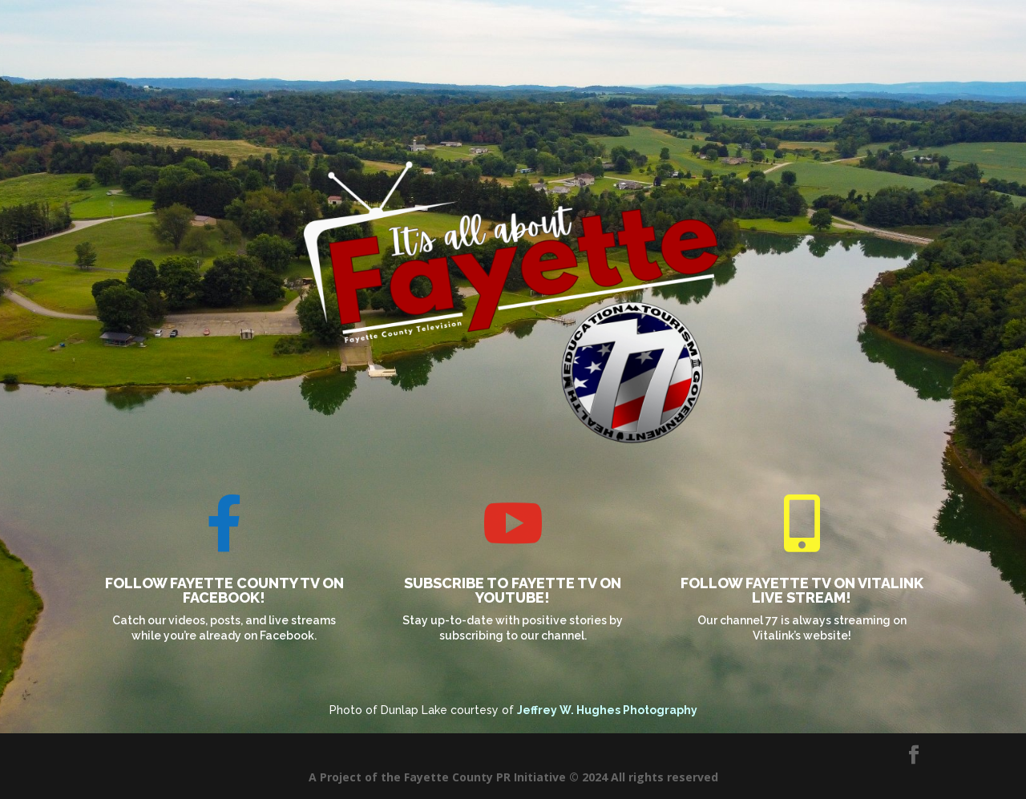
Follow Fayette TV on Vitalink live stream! (802, 590)
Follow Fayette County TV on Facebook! (224, 590)
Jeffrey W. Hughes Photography (607, 710)
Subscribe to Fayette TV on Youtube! (512, 590)
